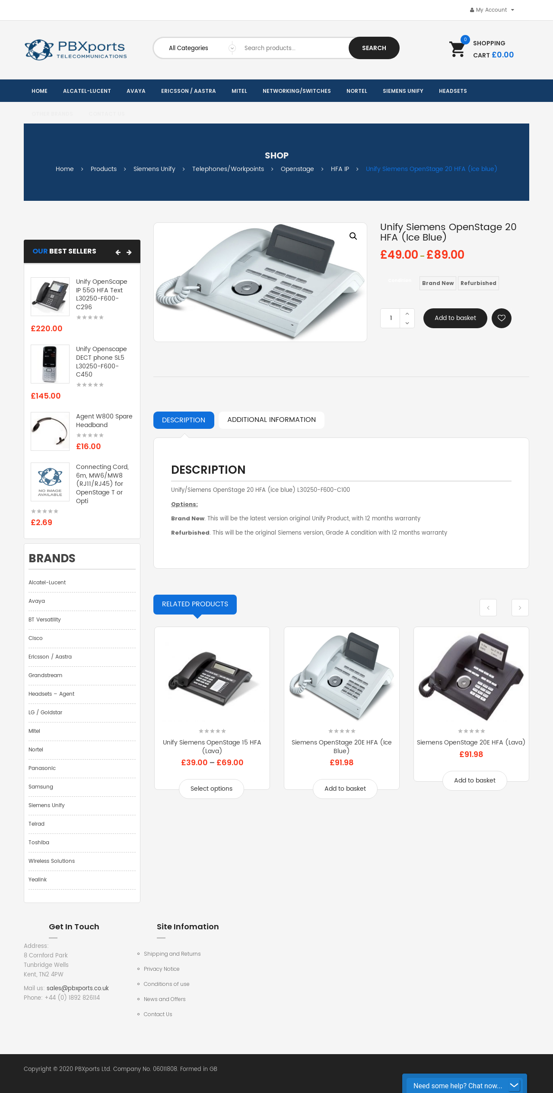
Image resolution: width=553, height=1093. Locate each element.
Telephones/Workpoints (228, 169)
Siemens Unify (154, 169)
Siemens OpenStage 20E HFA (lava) (471, 743)
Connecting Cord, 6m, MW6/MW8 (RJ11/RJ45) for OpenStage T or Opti (102, 484)
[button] (118, 252)
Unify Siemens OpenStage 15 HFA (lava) (212, 747)
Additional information (271, 419)
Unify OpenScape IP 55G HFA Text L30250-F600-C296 (101, 294)
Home (65, 169)
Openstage (297, 169)
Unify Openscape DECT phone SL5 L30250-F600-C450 (101, 362)
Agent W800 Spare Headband (104, 421)
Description (183, 420)
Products (104, 169)
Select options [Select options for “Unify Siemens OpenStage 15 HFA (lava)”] (211, 789)
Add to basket (455, 318)
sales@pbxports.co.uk (78, 988)
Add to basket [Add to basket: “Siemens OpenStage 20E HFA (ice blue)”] (345, 789)
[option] (260, 282)
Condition (399, 280)
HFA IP (340, 169)
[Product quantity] (391, 318)
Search (374, 48)
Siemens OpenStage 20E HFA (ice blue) (342, 747)
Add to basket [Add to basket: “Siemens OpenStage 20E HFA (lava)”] (475, 781)
